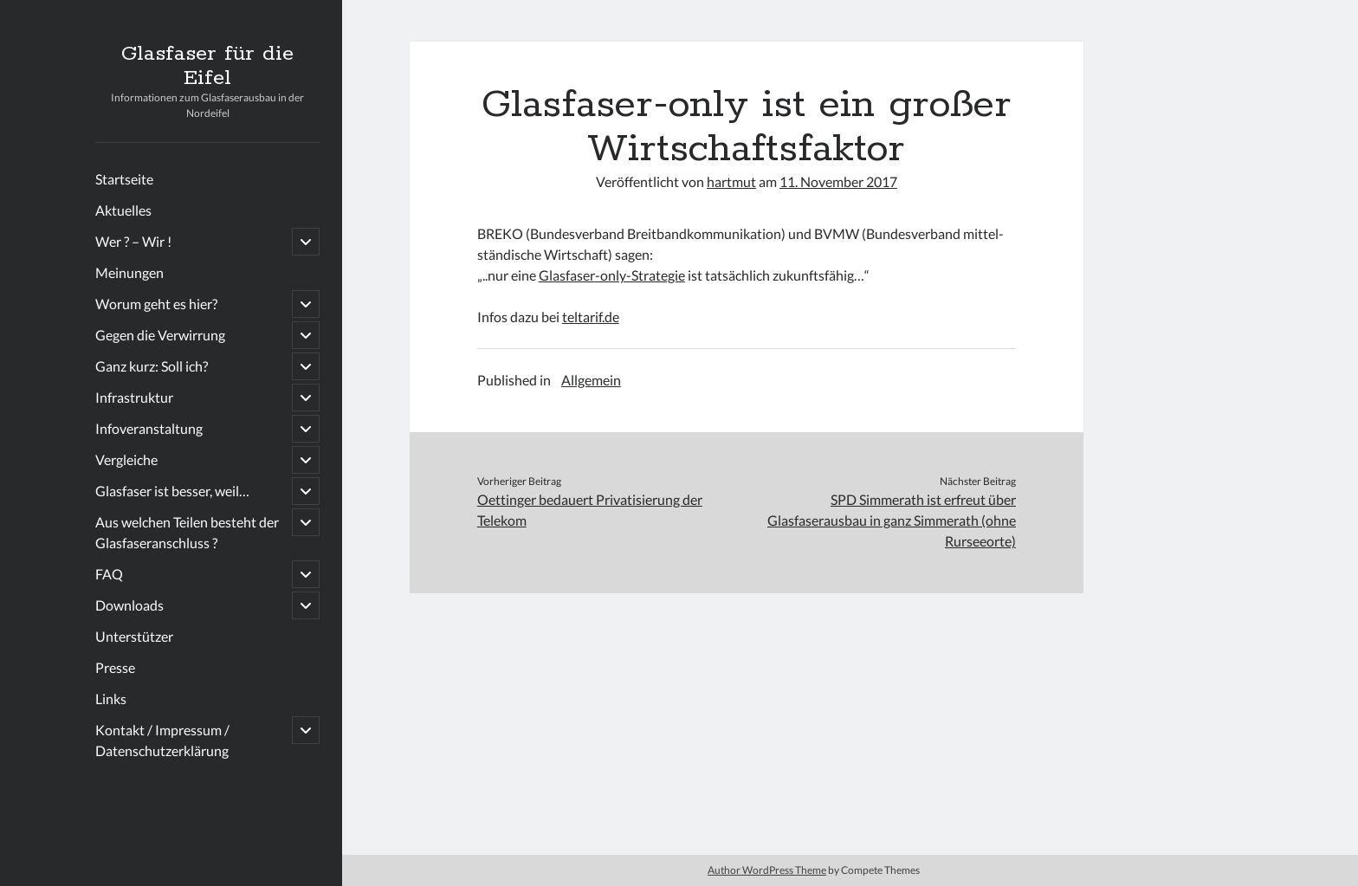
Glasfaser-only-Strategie (612, 275)
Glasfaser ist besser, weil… (172, 490)
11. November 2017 (838, 181)
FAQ (109, 574)
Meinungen (129, 272)
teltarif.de (590, 316)
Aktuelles (123, 210)
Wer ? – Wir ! (133, 241)
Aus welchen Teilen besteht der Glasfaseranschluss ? (187, 532)
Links (110, 698)
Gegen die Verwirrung (160, 335)
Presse (115, 667)
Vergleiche (126, 459)
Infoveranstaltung (149, 428)
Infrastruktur (134, 397)
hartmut (731, 181)
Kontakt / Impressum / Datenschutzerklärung (162, 740)
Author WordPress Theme (767, 869)
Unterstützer (134, 636)
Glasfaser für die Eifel (207, 66)
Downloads (129, 605)
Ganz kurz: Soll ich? (151, 366)
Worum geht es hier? (156, 303)
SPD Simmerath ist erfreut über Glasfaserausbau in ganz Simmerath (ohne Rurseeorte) (891, 520)
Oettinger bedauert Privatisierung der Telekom (589, 509)
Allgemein (591, 380)
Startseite (124, 179)
